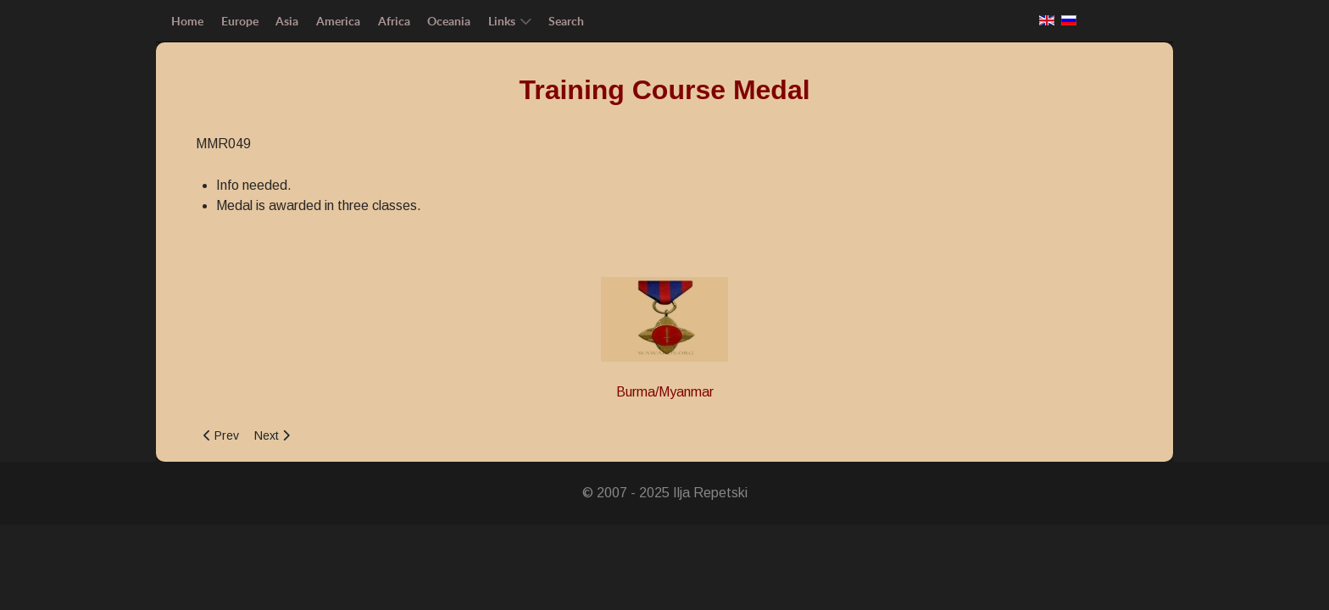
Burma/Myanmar (665, 392)
